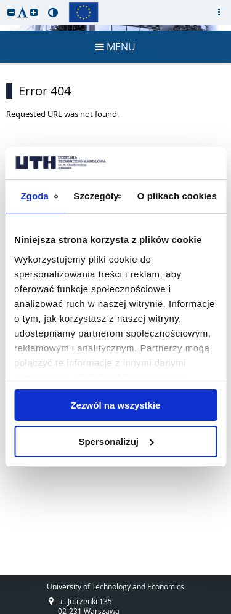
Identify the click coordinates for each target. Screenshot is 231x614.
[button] (11, 12)
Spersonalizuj (115, 441)
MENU (115, 47)
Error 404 (44, 91)
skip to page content (3, 3)
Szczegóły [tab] (95, 196)
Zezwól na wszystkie (116, 405)
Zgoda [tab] (34, 196)
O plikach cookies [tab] (177, 196)
